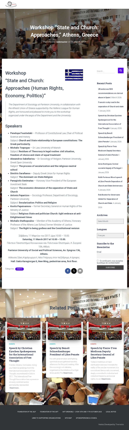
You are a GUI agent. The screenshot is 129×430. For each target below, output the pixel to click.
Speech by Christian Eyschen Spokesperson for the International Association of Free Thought (22, 354)
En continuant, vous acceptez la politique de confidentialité (110, 262)
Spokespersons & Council (86, 418)
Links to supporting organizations (46, 418)
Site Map (68, 418)
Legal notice (111, 412)
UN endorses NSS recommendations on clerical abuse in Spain (110, 93)
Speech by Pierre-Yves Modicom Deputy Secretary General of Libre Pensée (109, 150)
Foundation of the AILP (27, 412)
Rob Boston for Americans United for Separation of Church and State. (109, 199)
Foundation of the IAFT (49, 412)
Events (19, 269)
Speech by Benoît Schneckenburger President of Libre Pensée (110, 137)
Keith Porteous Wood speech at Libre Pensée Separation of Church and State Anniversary (110, 181)
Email (99, 252)
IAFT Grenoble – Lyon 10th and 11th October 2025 (82, 412)
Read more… (15, 388)
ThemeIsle (120, 424)
